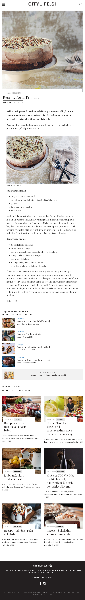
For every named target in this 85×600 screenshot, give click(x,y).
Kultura (51, 573)
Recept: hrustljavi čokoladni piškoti (34, 347)
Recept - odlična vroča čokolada (18, 532)
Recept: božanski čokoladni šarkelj (33, 360)
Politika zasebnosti (71, 592)
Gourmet (16, 93)
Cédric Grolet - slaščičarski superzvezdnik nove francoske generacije (60, 428)
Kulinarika (51, 570)
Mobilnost (76, 570)
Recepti (20, 345)
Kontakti (37, 577)
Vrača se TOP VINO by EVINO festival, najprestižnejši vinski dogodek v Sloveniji (60, 480)
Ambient (64, 570)
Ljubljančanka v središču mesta (14, 477)
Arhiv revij (47, 577)
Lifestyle (8, 570)
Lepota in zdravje (33, 570)
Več (10, 441)
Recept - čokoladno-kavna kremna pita (60, 532)
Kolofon (59, 592)
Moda (18, 570)
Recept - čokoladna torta (29, 334)
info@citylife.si (47, 594)
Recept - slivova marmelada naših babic (15, 426)
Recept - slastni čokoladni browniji (33, 321)
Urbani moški (37, 573)
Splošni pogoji (48, 592)
